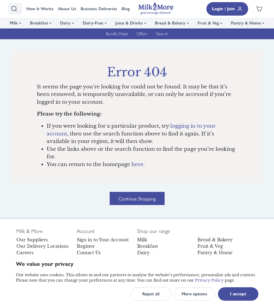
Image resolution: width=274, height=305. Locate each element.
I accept (238, 293)
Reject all (150, 293)
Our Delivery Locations (42, 246)
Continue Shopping (137, 198)
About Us (67, 8)
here (137, 164)
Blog (126, 8)
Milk (14, 23)
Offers (142, 33)
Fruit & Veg (208, 23)
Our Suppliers (32, 239)
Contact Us (89, 252)
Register (86, 246)
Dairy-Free (93, 23)
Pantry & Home (246, 23)
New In (162, 33)
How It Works (40, 8)
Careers (24, 252)
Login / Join (227, 9)
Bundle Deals (117, 33)
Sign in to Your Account (103, 239)
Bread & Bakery (170, 23)
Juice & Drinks (129, 23)
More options (194, 293)
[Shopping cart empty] (259, 9)
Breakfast (39, 23)
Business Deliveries (99, 8)
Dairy (65, 23)
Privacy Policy (209, 280)
